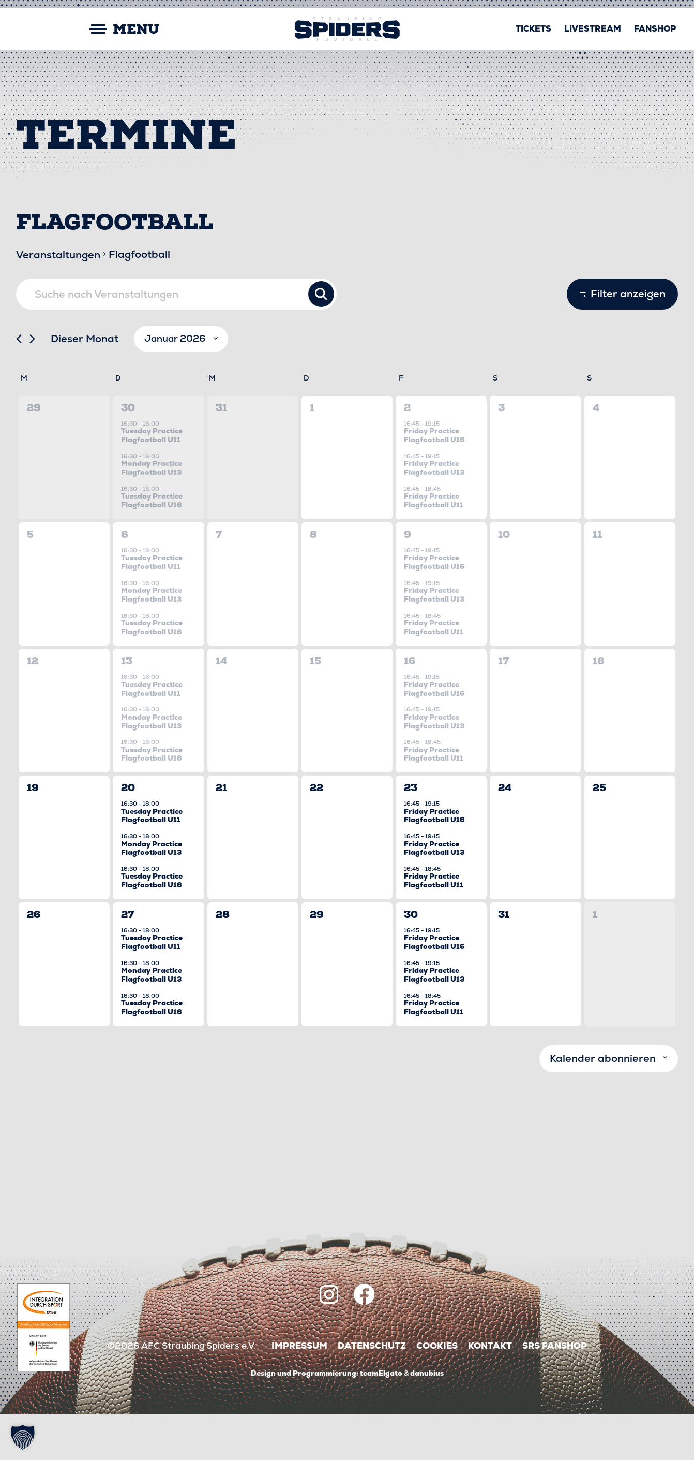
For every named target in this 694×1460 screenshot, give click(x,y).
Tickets (533, 28)
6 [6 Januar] (124, 580)
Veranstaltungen (58, 254)
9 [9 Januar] (407, 580)
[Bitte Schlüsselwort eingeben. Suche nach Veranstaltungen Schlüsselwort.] (176, 294)
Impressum (299, 1391)
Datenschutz (372, 1391)
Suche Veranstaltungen (321, 294)
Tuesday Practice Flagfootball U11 (152, 481)
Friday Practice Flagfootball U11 (433, 546)
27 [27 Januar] (127, 960)
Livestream (592, 28)
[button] (23, 1437)
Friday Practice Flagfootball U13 (434, 514)
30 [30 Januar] (411, 960)
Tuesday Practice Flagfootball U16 (152, 546)
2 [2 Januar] (407, 453)
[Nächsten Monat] (32, 385)
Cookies (437, 1391)
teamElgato (381, 1419)
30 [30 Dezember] (128, 453)
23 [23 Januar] (410, 833)
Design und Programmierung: (304, 1419)
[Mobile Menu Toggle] (88, 29)
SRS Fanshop (554, 1391)
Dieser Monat (84, 384)
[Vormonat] (19, 385)
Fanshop (655, 28)
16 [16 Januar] (410, 706)
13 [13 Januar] (126, 706)
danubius (427, 1419)
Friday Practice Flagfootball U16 (434, 481)
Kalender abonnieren (603, 1105)
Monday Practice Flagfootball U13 (151, 514)
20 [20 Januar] (128, 833)
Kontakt (490, 1391)
